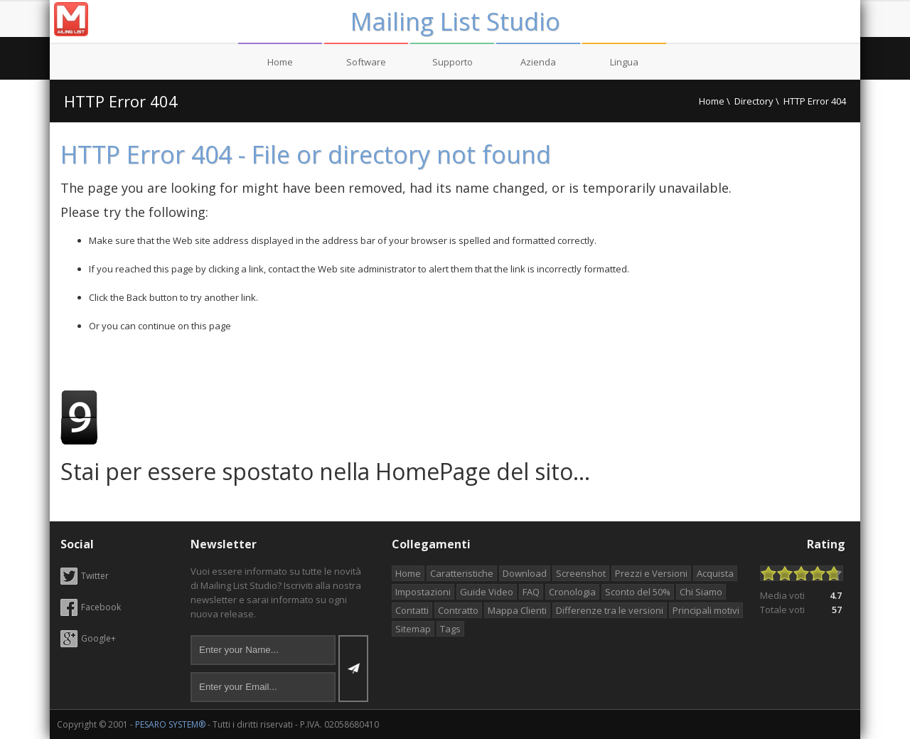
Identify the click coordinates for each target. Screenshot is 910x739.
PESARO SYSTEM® (170, 724)
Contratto (458, 610)
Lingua (624, 61)
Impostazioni (423, 591)
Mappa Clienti (517, 610)
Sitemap (413, 628)
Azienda (538, 61)
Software (366, 61)
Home (280, 61)
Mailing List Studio (455, 21)
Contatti (412, 610)
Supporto (452, 61)
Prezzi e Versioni (651, 573)
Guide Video (486, 591)
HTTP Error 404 (121, 101)
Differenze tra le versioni (609, 610)
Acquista (715, 573)
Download (525, 573)
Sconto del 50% (637, 591)
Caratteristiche (461, 573)
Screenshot (581, 573)
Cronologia (572, 591)
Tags (450, 628)
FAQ (531, 591)
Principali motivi (706, 610)
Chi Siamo (701, 591)
